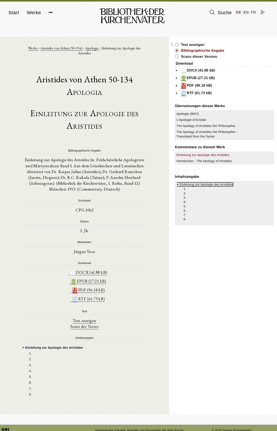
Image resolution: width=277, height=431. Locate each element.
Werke (34, 12)
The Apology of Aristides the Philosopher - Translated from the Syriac (235, 141)
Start (13, 12)
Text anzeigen (104, 301)
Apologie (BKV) (226, 114)
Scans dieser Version (238, 56)
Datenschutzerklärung (227, 421)
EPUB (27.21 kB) (107, 261)
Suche (221, 12)
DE (238, 12)
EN (246, 12)
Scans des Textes (103, 307)
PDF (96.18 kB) (107, 270)
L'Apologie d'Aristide (230, 120)
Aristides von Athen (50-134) (74, 50)
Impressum (219, 417)
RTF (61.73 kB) (107, 280)
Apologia (105, 50)
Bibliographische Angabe (241, 50)
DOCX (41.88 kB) (107, 252)
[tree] (104, 352)
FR (253, 12)
